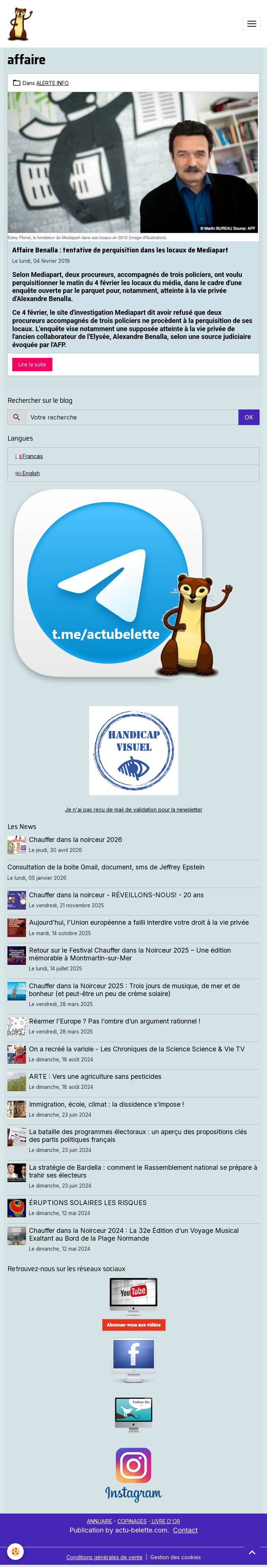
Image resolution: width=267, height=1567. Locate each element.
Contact (185, 1530)
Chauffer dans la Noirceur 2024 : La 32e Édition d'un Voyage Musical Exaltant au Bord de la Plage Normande (134, 1234)
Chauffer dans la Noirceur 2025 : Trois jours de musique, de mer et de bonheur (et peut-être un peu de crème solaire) (134, 990)
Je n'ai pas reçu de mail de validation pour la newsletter (133, 809)
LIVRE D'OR (165, 1521)
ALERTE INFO (52, 83)
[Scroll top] (252, 1552)
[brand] (21, 24)
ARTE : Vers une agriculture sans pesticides (95, 1076)
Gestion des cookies (175, 1557)
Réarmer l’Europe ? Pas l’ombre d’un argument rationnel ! (115, 1021)
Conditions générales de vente (104, 1557)
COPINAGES (132, 1521)
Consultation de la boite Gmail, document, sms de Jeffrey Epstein (106, 867)
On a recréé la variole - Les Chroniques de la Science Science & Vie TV (137, 1049)
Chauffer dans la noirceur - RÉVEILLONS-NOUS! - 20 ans (116, 895)
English (27, 473)
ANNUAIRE (99, 1521)
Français (29, 456)
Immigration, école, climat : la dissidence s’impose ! (106, 1104)
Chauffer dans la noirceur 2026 (75, 839)
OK (249, 417)
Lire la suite (32, 364)
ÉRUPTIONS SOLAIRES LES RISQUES (88, 1203)
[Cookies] (15, 1551)
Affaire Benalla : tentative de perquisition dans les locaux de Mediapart (120, 249)
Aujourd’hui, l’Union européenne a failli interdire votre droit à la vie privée (139, 922)
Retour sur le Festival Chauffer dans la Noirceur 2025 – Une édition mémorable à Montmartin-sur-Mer (130, 954)
